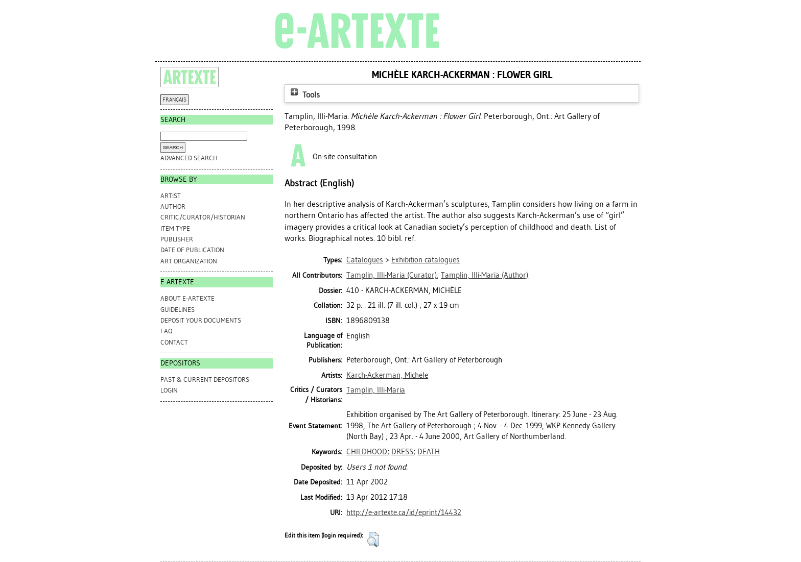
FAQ (166, 331)
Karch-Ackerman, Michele (387, 375)
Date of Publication (192, 250)
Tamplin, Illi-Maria (375, 390)
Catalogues (364, 259)
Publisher (176, 239)
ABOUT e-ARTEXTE (187, 298)
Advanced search (189, 158)
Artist (170, 196)
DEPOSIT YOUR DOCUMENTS (200, 320)
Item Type (175, 228)
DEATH (428, 451)
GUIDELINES (177, 309)
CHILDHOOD (366, 451)
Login (169, 390)
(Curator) (391, 275)
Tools (304, 95)
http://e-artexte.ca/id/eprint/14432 (403, 512)
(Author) (484, 275)
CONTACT (174, 342)
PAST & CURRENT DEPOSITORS (204, 379)
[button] (373, 539)
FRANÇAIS (174, 99)
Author (172, 206)
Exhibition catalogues (425, 259)
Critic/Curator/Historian (202, 217)
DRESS (402, 451)
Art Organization (188, 261)
